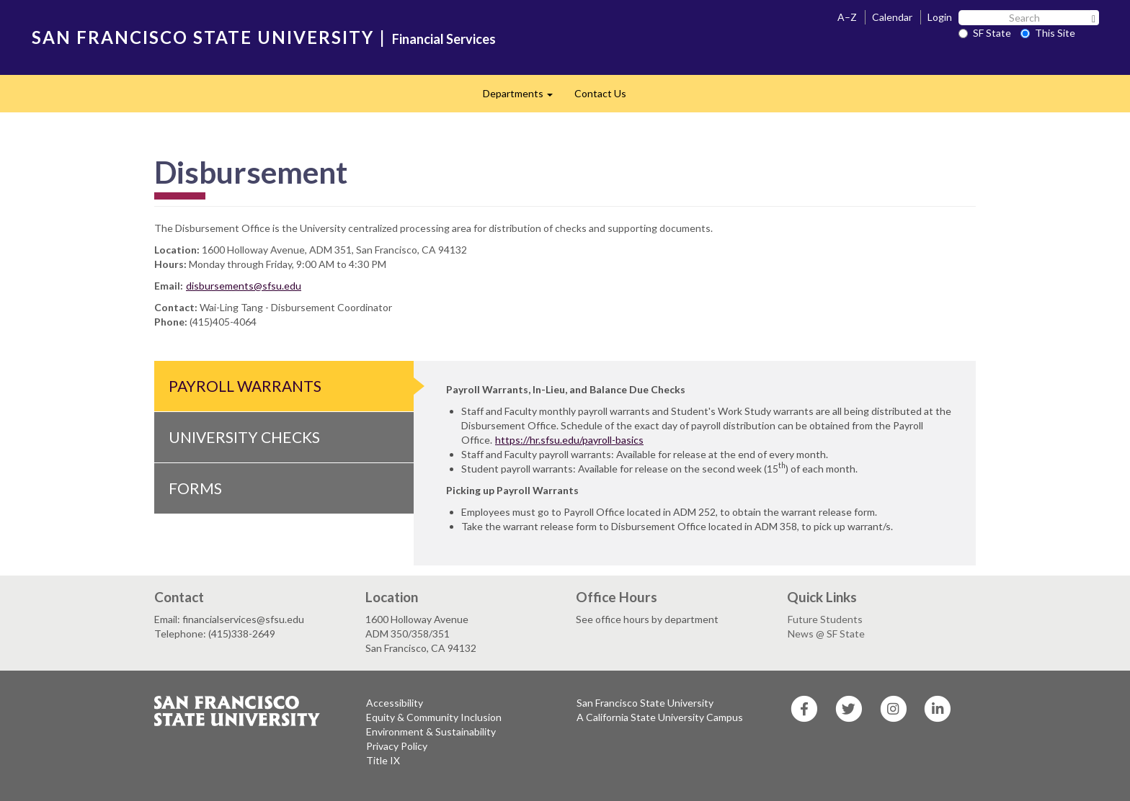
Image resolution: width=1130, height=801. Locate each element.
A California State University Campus (660, 717)
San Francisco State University (645, 703)
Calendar (892, 17)
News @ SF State (826, 633)
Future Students (825, 619)
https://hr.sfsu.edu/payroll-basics (569, 440)
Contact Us (600, 93)
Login (939, 17)
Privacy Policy (396, 746)
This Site (1047, 33)
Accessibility (394, 703)
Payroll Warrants (245, 386)
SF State (984, 33)
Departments (523, 97)
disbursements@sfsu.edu (243, 285)
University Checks (244, 437)
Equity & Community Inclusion (434, 717)
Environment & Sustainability (431, 731)
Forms (195, 488)
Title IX (383, 760)
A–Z (847, 17)
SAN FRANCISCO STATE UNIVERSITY (203, 37)
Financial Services (444, 39)
